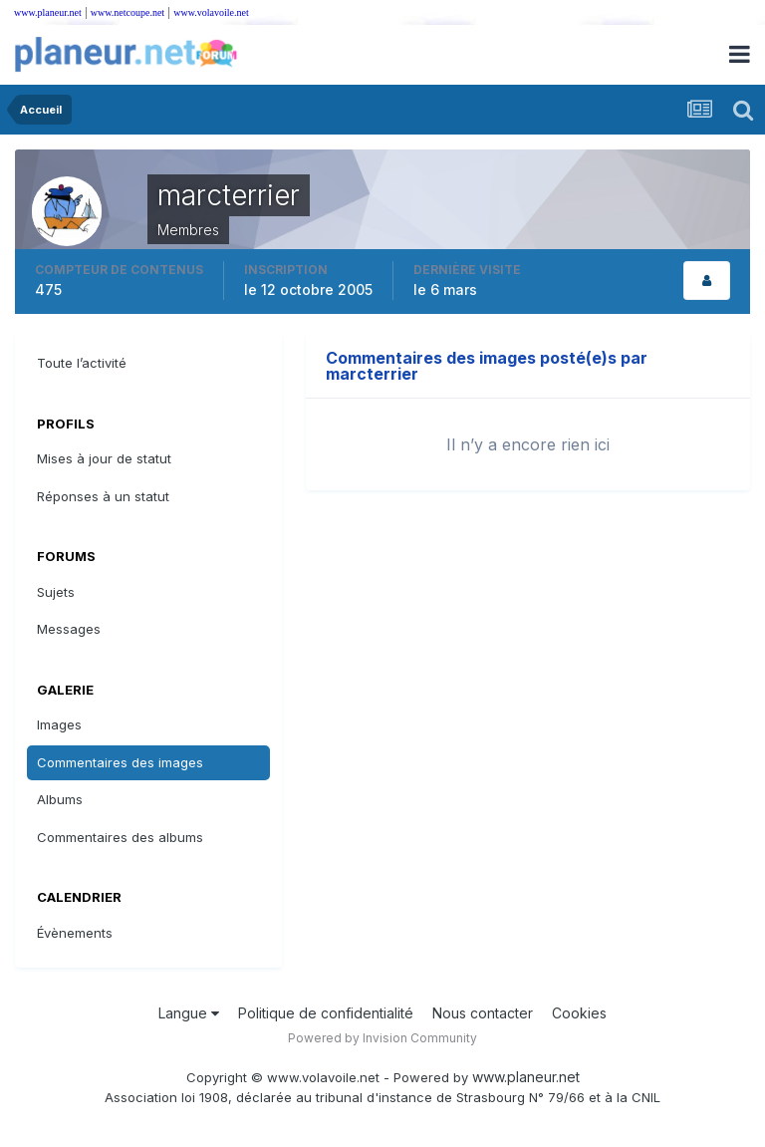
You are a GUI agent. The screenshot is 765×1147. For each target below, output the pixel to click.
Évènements (75, 933)
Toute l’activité (82, 363)
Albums (60, 799)
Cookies (579, 1012)
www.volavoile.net (210, 12)
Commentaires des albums (120, 837)
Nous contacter (482, 1012)
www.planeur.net (48, 12)
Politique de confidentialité (325, 1012)
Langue (188, 1012)
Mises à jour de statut (104, 458)
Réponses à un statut (103, 496)
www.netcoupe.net (127, 12)
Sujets (56, 592)
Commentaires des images (120, 762)
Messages (69, 629)
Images (59, 724)
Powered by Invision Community (382, 1037)
